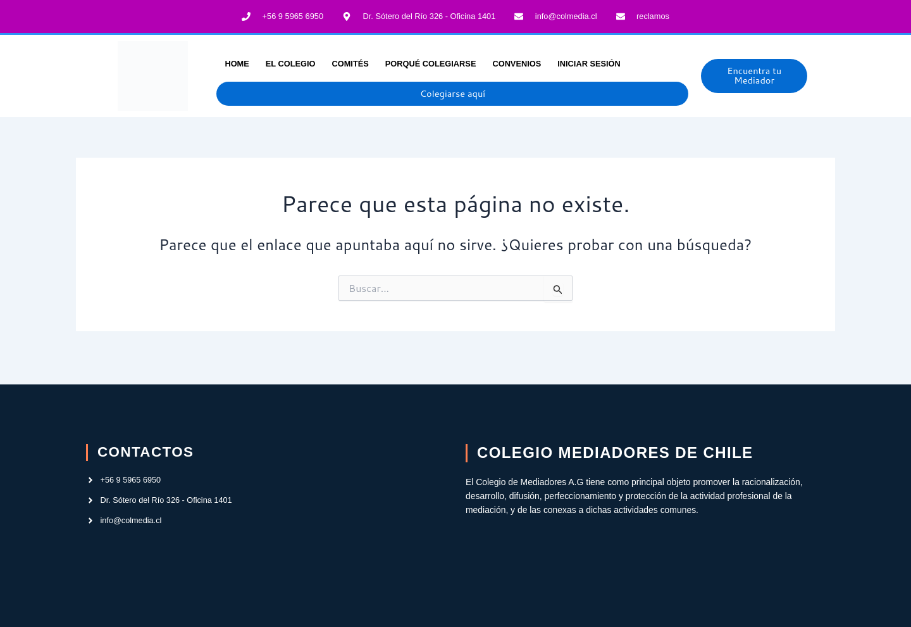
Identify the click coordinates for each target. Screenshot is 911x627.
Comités (350, 61)
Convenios (516, 61)
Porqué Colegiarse (430, 61)
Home (237, 61)
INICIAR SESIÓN (589, 61)
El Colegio (291, 61)
